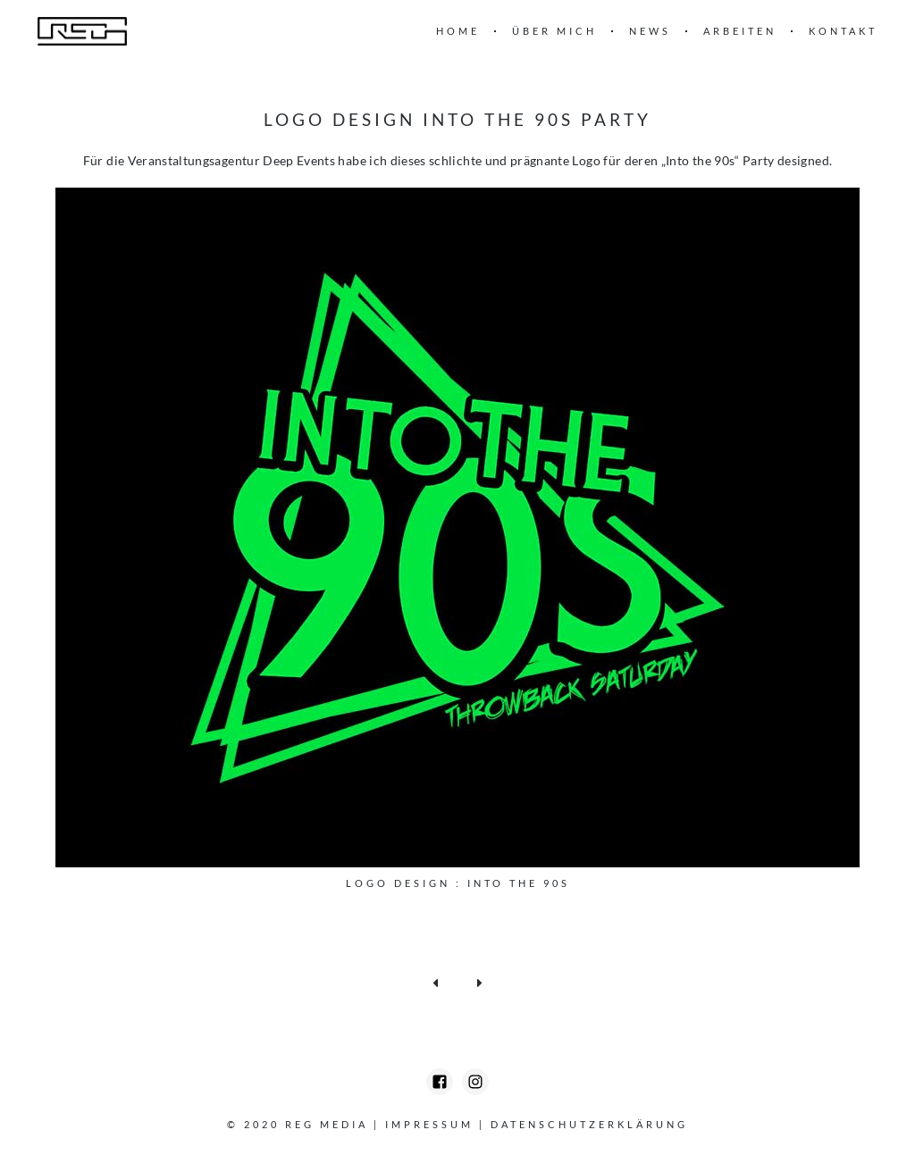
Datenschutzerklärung (589, 1124)
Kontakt (843, 31)
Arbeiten (739, 31)
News (650, 31)
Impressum (429, 1124)
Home (458, 31)
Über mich (554, 31)
